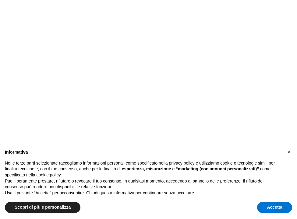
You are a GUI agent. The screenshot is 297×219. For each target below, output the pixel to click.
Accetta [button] (274, 207)
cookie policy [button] (49, 174)
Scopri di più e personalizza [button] (43, 207)
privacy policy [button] (182, 163)
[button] (289, 152)
